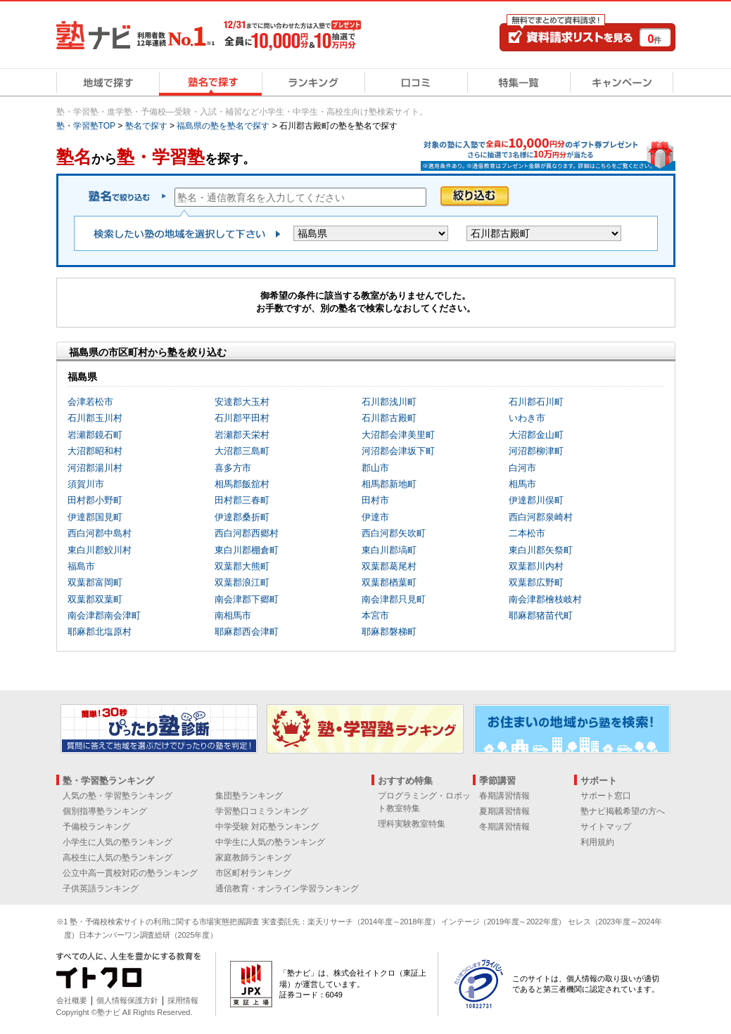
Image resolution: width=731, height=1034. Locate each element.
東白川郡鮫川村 (100, 550)
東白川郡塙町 (389, 550)
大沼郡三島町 (242, 451)
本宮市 (375, 615)
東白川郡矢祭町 (541, 550)
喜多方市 (233, 468)
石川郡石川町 (536, 401)
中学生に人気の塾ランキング (270, 842)
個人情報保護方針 (127, 1000)
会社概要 (71, 1000)
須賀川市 (86, 484)
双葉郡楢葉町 (389, 582)
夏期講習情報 (504, 811)
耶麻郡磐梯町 (389, 631)
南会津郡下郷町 (247, 599)
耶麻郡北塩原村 (100, 631)
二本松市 (527, 533)
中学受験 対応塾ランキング (267, 827)
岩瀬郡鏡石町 (95, 434)
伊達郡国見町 (95, 517)
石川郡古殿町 (389, 418)
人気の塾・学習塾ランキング (117, 796)
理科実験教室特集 (411, 824)
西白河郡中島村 (100, 533)
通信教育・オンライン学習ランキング (287, 888)
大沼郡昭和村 (95, 451)
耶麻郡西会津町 (247, 631)
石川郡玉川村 (95, 418)
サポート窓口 (605, 796)
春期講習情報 (504, 796)
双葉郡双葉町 (95, 599)
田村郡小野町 (95, 500)
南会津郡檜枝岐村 (545, 599)
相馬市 (522, 484)
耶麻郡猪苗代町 (541, 615)
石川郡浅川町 (389, 401)
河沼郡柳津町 (536, 451)
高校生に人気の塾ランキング (117, 857)
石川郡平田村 (242, 418)
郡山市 (375, 468)
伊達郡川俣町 (536, 500)
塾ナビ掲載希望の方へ (622, 811)
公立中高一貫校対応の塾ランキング (130, 873)
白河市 (522, 468)
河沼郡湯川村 (95, 468)
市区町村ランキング (253, 873)
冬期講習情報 (504, 827)
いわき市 (527, 418)
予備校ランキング (96, 827)
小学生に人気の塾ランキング (117, 842)
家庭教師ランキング (253, 857)
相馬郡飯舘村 (242, 484)
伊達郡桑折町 (242, 517)
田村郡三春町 (242, 500)
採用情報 (182, 1000)
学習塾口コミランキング (261, 811)
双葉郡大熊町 (242, 566)
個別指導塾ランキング (105, 811)
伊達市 (375, 517)
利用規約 (597, 842)
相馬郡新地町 (389, 484)
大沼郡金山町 (536, 434)
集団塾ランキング (249, 796)
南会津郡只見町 (394, 599)
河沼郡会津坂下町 (398, 451)
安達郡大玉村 (242, 401)
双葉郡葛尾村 (389, 566)
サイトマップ (605, 827)
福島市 (81, 566)
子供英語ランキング (101, 888)
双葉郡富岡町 (95, 582)
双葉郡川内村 (536, 566)
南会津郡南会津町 (104, 615)
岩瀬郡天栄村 (242, 434)
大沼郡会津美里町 (398, 434)
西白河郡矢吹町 (394, 533)
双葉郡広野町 (536, 582)
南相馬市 (233, 615)
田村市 (375, 500)
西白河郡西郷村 (247, 533)
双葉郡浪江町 (242, 582)
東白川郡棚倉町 (247, 550)
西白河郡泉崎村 (541, 517)
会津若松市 (90, 401)
